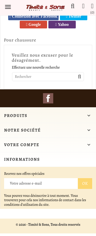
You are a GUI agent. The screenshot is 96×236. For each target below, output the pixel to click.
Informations (22, 159)
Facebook (48, 98)
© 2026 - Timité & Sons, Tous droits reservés (48, 224)
